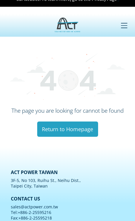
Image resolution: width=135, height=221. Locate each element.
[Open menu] (124, 11)
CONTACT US (25, 179)
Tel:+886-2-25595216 (31, 192)
